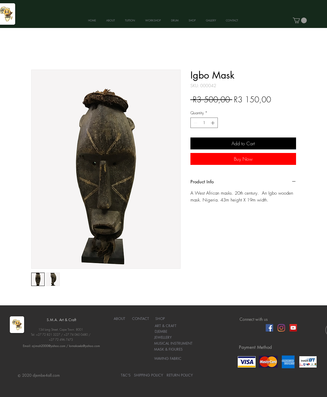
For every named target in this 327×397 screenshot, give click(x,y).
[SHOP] (160, 319)
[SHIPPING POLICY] (148, 375)
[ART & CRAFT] (165, 326)
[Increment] (213, 123)
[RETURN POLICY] (180, 375)
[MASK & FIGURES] (168, 349)
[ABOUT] (119, 319)
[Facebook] (269, 328)
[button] (300, 20)
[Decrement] (194, 123)
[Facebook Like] (251, 328)
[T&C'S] (126, 375)
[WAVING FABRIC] (168, 359)
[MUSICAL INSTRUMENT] (173, 343)
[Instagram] (281, 328)
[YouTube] (293, 328)
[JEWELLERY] (163, 338)
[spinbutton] (204, 123)
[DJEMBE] (161, 332)
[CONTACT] (140, 319)
